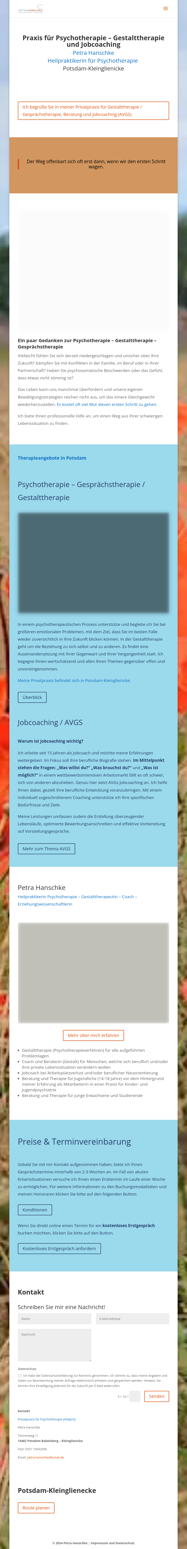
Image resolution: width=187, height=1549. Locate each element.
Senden (156, 1396)
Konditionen (35, 1210)
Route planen (36, 1508)
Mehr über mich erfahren (93, 1035)
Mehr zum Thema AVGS (47, 849)
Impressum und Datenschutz (113, 1543)
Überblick (32, 697)
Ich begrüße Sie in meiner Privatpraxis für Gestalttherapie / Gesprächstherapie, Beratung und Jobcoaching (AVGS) (82, 110)
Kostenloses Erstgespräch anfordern (59, 1248)
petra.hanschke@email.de (45, 1457)
